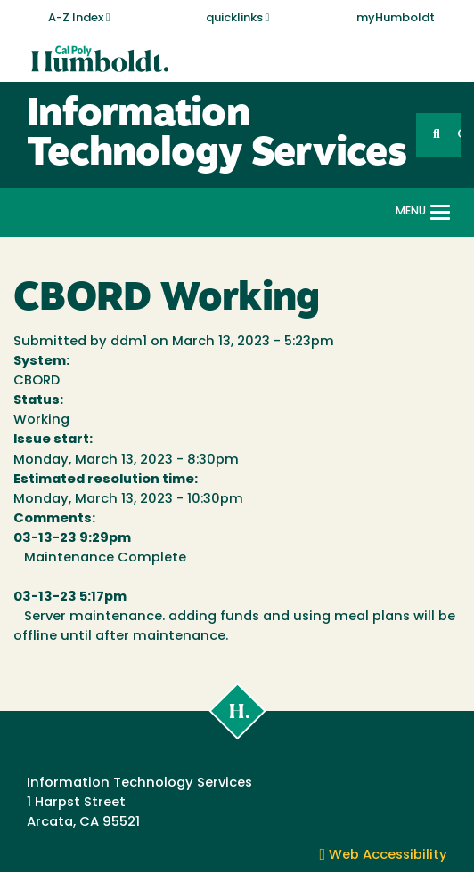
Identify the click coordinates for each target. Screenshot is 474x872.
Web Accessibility (384, 855)
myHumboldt (395, 18)
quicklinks (238, 18)
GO (459, 134)
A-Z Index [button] (79, 18)
